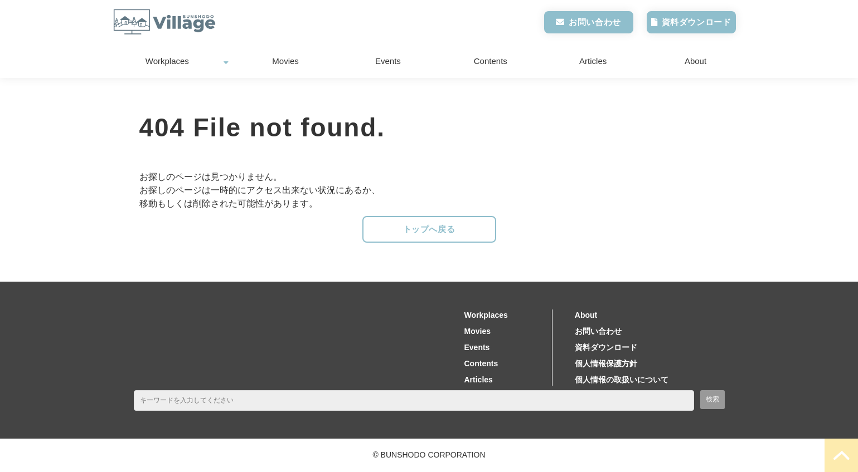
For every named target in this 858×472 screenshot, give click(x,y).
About (695, 61)
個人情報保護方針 (606, 363)
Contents (490, 61)
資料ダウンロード (696, 22)
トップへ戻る (429, 229)
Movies (285, 61)
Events (388, 61)
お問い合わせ (595, 22)
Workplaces (167, 61)
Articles (593, 61)
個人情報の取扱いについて (621, 379)
